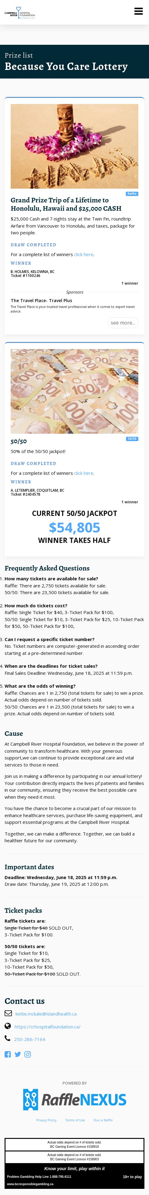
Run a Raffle (103, 1120)
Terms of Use (75, 1120)
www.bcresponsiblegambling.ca (30, 1184)
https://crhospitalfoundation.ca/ (48, 1027)
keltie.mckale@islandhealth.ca (46, 1014)
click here (83, 254)
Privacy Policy (46, 1120)
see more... (123, 322)
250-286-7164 (29, 1039)
